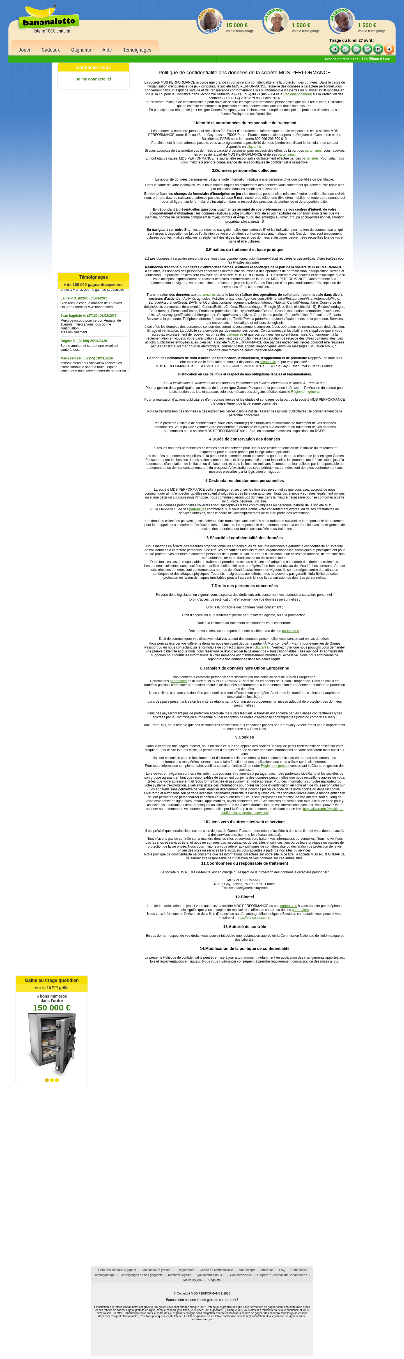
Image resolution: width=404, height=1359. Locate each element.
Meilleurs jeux (192, 1280)
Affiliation (267, 1270)
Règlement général (297, 94)
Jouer (25, 50)
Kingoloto (214, 1280)
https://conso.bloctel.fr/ (253, 918)
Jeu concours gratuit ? (157, 1270)
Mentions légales (179, 1275)
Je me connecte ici (93, 79)
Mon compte (247, 1270)
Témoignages (137, 50)
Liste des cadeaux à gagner (117, 1270)
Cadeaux (51, 50)
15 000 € (240, 27)
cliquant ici (254, 147)
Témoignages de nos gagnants (141, 1275)
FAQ (282, 1270)
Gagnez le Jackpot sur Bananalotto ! (282, 1275)
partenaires (313, 151)
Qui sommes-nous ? (210, 1275)
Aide (107, 50)
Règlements (186, 1270)
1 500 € (306, 27)
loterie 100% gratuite (52, 31)
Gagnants (81, 50)
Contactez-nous (241, 1275)
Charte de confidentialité (216, 1270)
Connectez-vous (93, 67)
